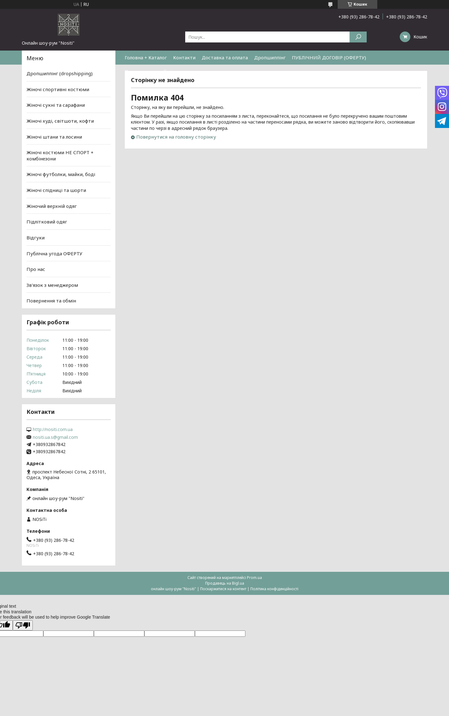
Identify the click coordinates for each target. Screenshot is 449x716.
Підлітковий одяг (47, 221)
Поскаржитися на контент (223, 588)
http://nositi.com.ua (53, 429)
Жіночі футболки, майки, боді (61, 174)
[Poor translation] (23, 625)
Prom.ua (254, 577)
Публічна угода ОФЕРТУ (54, 253)
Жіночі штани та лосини (54, 136)
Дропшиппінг (270, 57)
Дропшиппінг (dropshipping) (60, 73)
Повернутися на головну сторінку (176, 137)
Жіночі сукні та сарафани (56, 105)
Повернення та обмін (149, 71)
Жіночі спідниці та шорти (56, 190)
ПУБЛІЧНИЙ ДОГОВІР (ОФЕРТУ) (329, 57)
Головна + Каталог (146, 57)
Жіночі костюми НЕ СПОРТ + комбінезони (60, 155)
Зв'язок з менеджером (52, 285)
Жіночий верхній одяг (52, 206)
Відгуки (36, 237)
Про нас (36, 269)
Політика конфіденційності (274, 588)
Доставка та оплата (225, 57)
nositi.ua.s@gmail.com (55, 437)
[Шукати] (358, 37)
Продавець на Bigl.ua (224, 583)
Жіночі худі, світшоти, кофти (60, 121)
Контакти (184, 57)
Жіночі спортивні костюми (58, 89)
